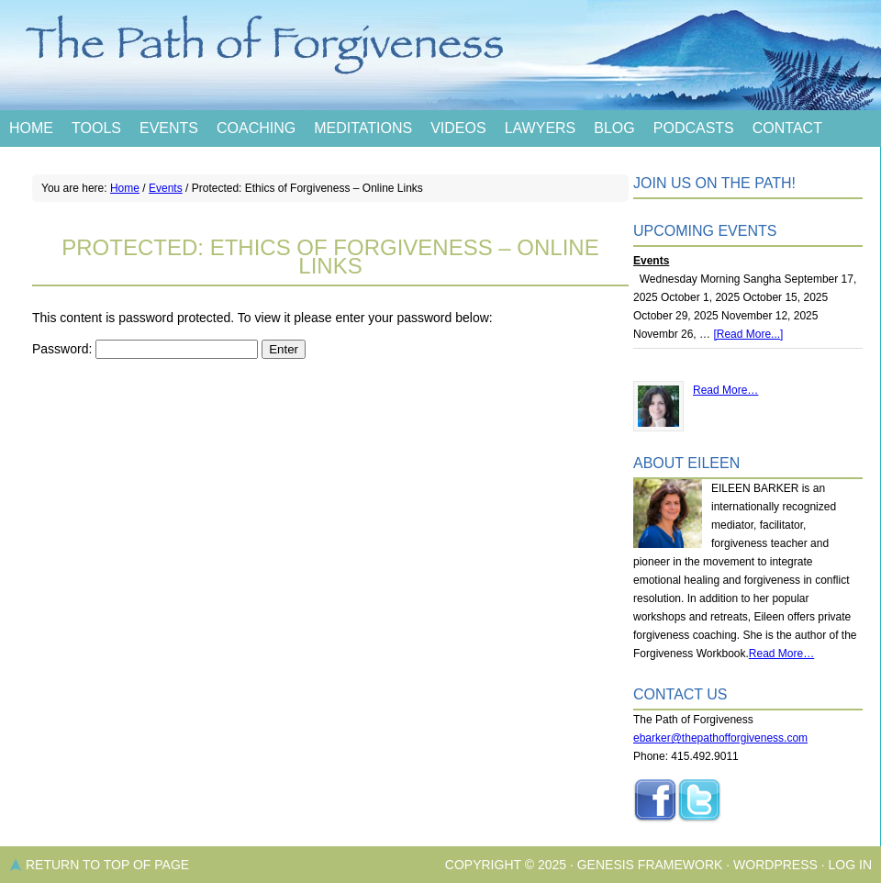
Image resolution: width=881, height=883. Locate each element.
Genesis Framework (650, 864)
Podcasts (693, 128)
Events (168, 128)
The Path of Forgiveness (440, 55)
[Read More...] (748, 334)
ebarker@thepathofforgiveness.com (720, 738)
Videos (457, 128)
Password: (145, 348)
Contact (787, 128)
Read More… (725, 390)
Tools (96, 128)
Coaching (256, 128)
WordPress (775, 864)
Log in (850, 864)
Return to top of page (107, 864)
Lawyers (540, 128)
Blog (614, 128)
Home (31, 128)
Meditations (363, 128)
